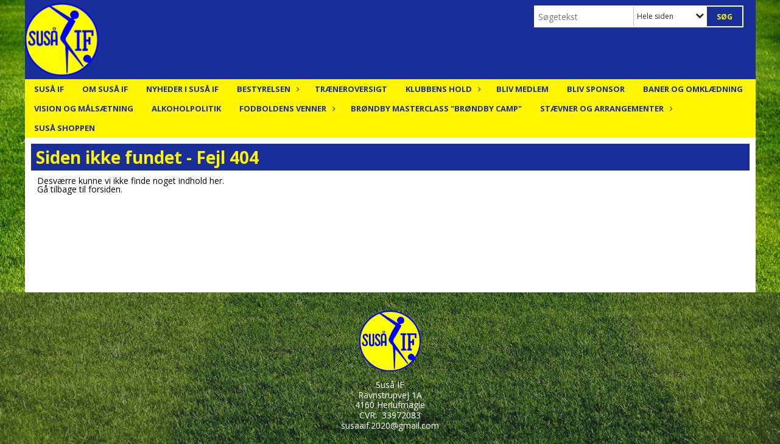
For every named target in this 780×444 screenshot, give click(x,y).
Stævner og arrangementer (605, 108)
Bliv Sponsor (596, 88)
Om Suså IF (105, 88)
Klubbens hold (442, 88)
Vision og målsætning (83, 108)
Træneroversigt (351, 88)
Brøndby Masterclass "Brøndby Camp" (436, 108)
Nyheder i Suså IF (182, 88)
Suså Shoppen (64, 127)
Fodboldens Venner (285, 108)
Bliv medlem (522, 88)
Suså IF (49, 88)
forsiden (104, 189)
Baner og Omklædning (693, 88)
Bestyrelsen (267, 88)
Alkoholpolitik (186, 108)
